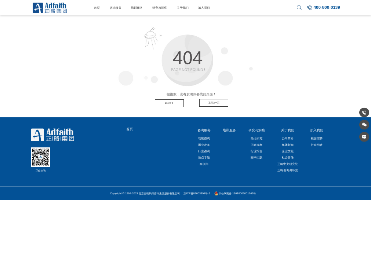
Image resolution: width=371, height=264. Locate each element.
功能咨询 (204, 138)
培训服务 (137, 8)
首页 (97, 8)
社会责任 (288, 157)
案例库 (204, 164)
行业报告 (256, 151)
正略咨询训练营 (287, 170)
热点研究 (256, 138)
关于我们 (183, 8)
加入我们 (204, 8)
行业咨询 (204, 151)
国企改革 (204, 145)
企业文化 (288, 151)
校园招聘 (317, 138)
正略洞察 (256, 145)
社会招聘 (317, 145)
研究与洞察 (159, 8)
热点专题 (204, 157)
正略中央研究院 (287, 164)
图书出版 (256, 157)
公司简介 (288, 138)
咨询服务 (115, 8)
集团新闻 (288, 145)
